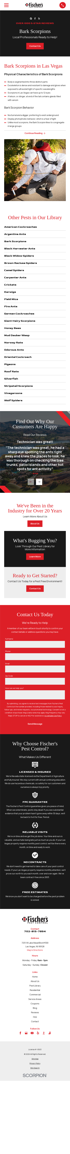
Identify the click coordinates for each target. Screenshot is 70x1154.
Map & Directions (35, 950)
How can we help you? (14, 688)
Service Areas (34, 999)
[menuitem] (35, 1059)
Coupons (35, 1003)
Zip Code (9, 676)
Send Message (35, 723)
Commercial (35, 994)
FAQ (35, 1017)
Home (35, 976)
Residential (35, 990)
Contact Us (35, 46)
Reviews (35, 1012)
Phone (7, 651)
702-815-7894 (35, 931)
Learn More (35, 556)
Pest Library (35, 985)
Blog (35, 1008)
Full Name (9, 639)
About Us (34, 523)
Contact (35, 1021)
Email (7, 664)
